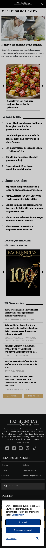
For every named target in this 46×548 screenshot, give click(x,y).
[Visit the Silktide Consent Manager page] (37, 539)
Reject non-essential (23, 530)
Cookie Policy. (18, 515)
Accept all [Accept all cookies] (23, 522)
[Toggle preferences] (12, 538)
